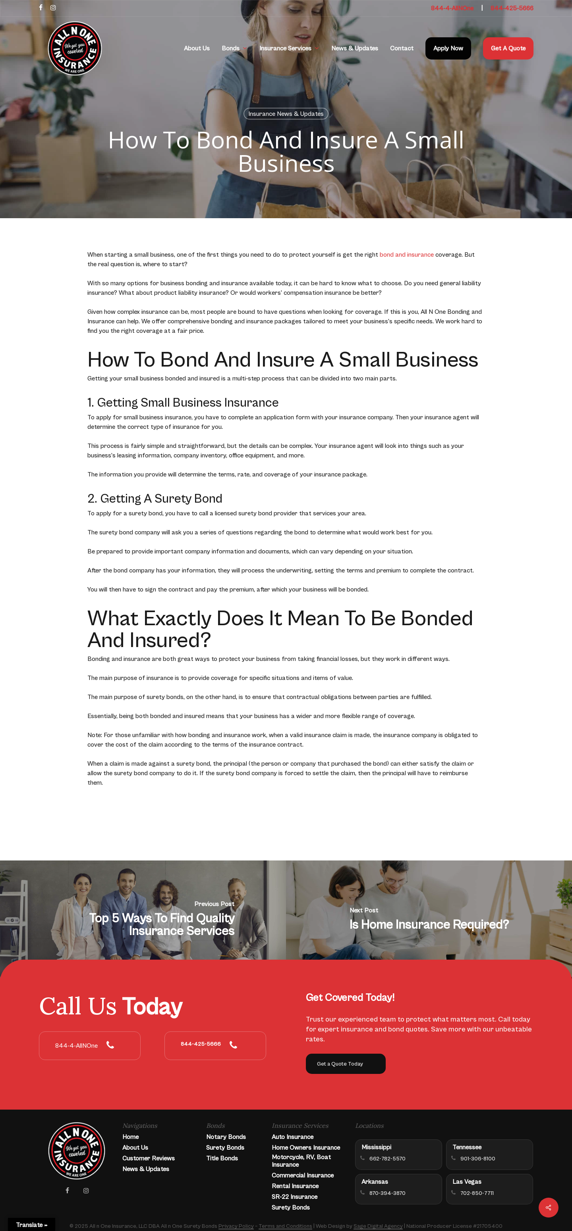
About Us (135, 1147)
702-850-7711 (477, 1193)
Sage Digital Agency (378, 1226)
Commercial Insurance (303, 1175)
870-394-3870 (387, 1193)
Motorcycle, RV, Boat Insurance (301, 1161)
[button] (346, 1064)
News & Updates (145, 1169)
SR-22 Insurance (294, 1196)
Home (130, 1137)
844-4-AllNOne (452, 8)
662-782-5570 (387, 1159)
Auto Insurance (292, 1137)
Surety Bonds (225, 1147)
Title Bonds (222, 1158)
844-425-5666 (512, 8)
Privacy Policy (236, 1226)
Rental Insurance (295, 1186)
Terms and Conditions (285, 1226)
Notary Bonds (226, 1137)
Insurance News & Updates (286, 113)
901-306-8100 (477, 1159)
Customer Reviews (148, 1158)
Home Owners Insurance (306, 1147)
